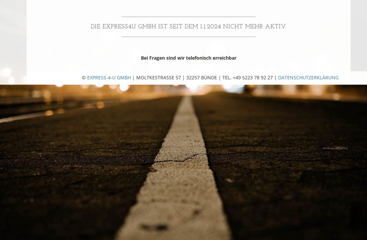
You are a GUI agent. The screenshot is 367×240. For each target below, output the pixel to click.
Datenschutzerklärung (308, 77)
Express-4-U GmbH (109, 77)
